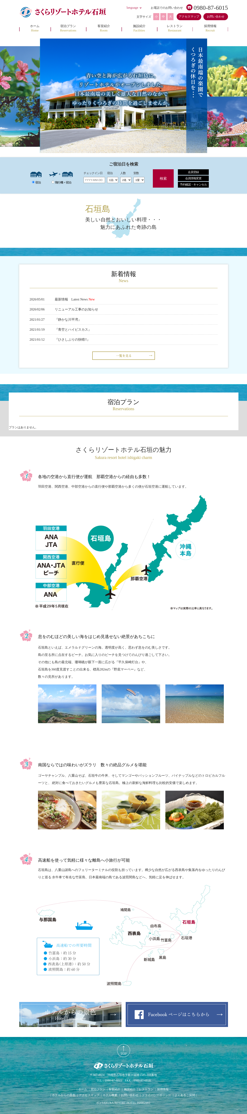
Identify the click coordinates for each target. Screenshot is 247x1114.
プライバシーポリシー (156, 1095)
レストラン (146, 1089)
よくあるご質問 (185, 1095)
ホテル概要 (110, 1095)
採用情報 (163, 1089)
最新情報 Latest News (71, 299)
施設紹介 (130, 1089)
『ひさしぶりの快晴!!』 (72, 339)
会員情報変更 (193, 178)
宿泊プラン (98, 1089)
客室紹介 (114, 1089)
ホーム (82, 1089)
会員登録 (193, 172)
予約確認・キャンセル (193, 184)
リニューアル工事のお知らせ (76, 309)
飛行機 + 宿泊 (61, 182)
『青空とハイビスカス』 (73, 329)
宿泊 (36, 182)
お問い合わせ (215, 16)
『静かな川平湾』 (68, 319)
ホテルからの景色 (63, 1095)
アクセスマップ (189, 16)
